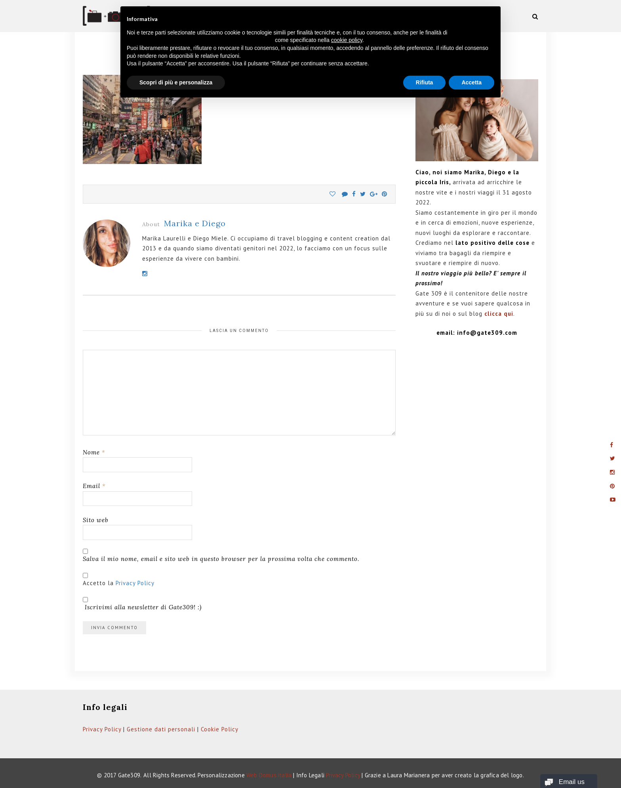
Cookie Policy (219, 729)
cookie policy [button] (346, 40)
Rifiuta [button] (424, 82)
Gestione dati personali (161, 729)
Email (94, 486)
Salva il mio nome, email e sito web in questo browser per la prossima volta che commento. (221, 559)
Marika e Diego (195, 223)
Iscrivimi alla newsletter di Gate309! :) (142, 604)
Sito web (96, 520)
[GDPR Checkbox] (85, 575)
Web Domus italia (268, 775)
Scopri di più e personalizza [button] (175, 82)
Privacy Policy (135, 583)
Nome (94, 452)
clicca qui (498, 313)
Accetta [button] (471, 82)
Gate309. (130, 775)
